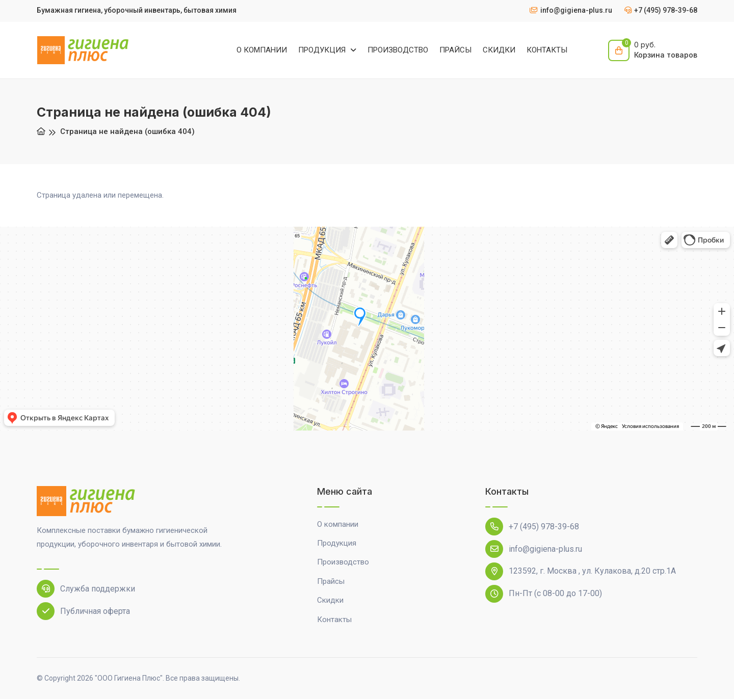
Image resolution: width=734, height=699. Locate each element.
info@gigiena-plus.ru (533, 549)
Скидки (330, 600)
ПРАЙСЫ (455, 50)
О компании (337, 524)
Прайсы (331, 581)
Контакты (334, 619)
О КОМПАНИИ (262, 50)
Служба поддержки (86, 589)
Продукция (336, 543)
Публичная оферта (83, 611)
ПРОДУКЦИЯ (323, 50)
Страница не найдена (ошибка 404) (127, 131)
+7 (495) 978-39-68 (532, 526)
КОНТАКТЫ (547, 50)
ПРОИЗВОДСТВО (398, 50)
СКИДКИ (499, 50)
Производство (343, 562)
